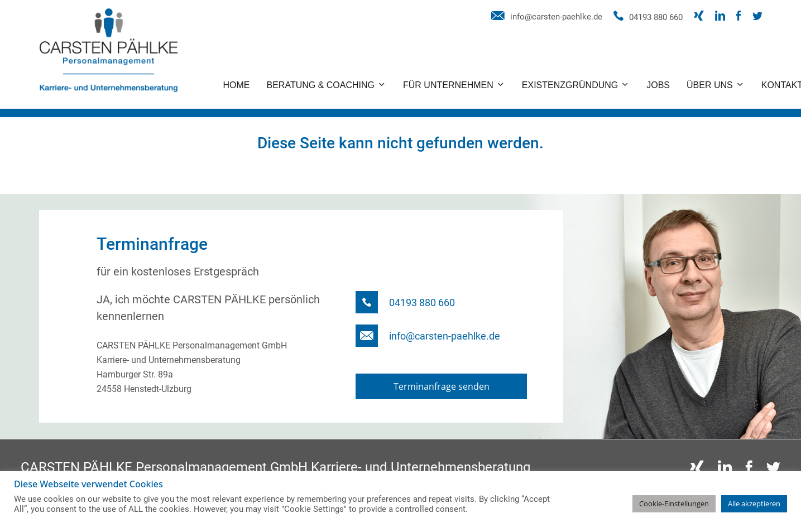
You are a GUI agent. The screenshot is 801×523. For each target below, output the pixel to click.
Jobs (658, 85)
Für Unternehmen (448, 85)
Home (236, 85)
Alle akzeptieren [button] (754, 503)
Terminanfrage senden (442, 386)
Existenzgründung (570, 85)
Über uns (710, 85)
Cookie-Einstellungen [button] (674, 503)
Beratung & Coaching (321, 85)
